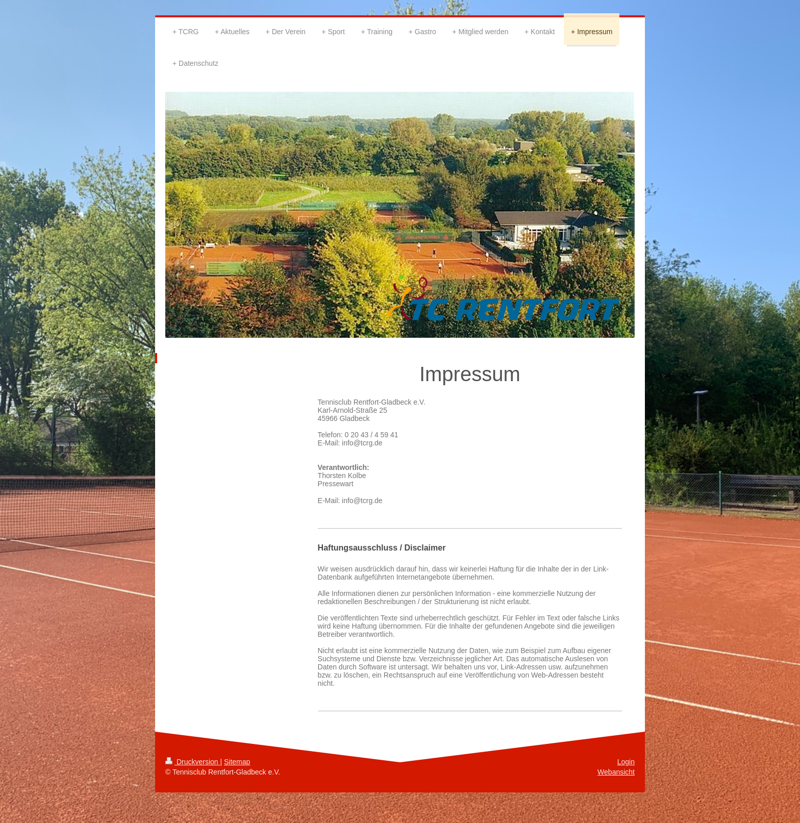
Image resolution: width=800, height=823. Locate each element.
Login (626, 762)
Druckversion (192, 762)
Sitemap (237, 762)
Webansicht (616, 772)
